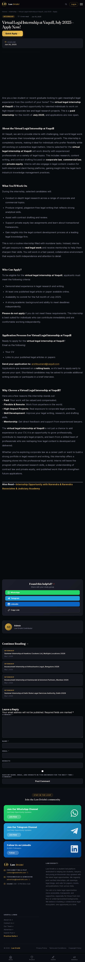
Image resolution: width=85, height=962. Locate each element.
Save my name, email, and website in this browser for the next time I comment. (37, 776)
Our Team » (8, 926)
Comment (7, 715)
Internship (12, 12)
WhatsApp (14, 592)
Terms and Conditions (57, 948)
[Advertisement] (42, 74)
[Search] (66, 4)
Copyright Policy (75, 948)
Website (6, 761)
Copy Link (14, 610)
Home (4, 12)
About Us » (8, 920)
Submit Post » (9, 933)
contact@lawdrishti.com (16, 873)
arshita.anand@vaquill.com (45, 364)
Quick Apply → (12, 33)
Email (5, 751)
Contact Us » (9, 923)
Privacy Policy (41, 948)
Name (5, 741)
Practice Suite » (11, 936)
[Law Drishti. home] (10, 4)
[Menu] (81, 4)
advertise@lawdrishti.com (17, 879)
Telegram (13, 598)
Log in (73, 4)
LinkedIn (13, 604)
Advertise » (8, 930)
